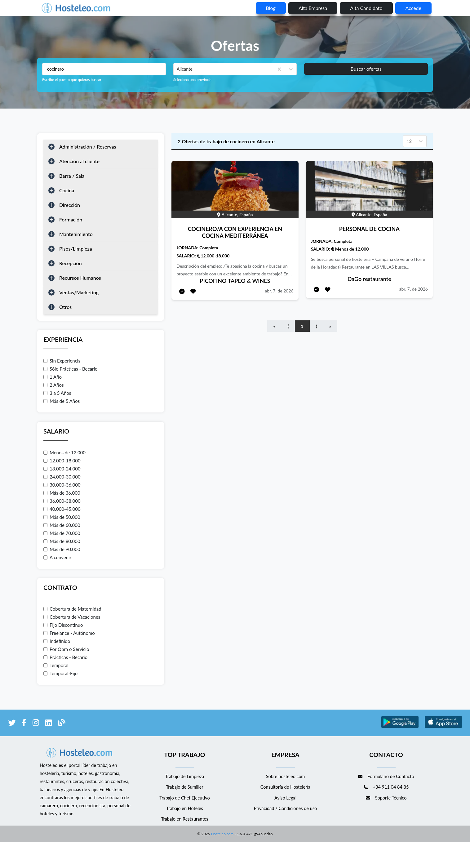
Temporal (56, 665)
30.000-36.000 (62, 485)
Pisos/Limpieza (75, 249)
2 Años (53, 385)
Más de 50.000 (61, 517)
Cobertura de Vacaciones (71, 617)
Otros (65, 307)
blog (271, 8)
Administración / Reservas (87, 146)
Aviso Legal (285, 797)
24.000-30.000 (62, 476)
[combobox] (177, 69)
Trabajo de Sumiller (184, 787)
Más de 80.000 (61, 541)
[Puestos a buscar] (104, 69)
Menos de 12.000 (64, 452)
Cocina (66, 190)
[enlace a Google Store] (400, 726)
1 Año (52, 377)
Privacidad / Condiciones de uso (285, 808)
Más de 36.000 (61, 493)
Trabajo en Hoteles (184, 808)
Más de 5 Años (61, 401)
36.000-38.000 (62, 501)
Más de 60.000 (61, 525)
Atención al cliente (79, 161)
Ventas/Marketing (79, 292)
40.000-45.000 (62, 509)
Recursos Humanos (80, 278)
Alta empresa (313, 8)
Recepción (70, 263)
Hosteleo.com (221, 833)
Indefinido (56, 641)
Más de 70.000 (61, 533)
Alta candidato (366, 8)
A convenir (57, 557)
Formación (70, 219)
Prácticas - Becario (65, 657)
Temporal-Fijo (60, 673)
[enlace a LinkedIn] (48, 723)
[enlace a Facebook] (24, 723)
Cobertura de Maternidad (72, 609)
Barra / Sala (72, 176)
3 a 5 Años (57, 393)
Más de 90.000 (61, 549)
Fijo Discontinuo (63, 625)
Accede (413, 8)
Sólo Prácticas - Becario (70, 369)
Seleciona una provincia (192, 79)
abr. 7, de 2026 (279, 290)
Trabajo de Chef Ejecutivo (184, 797)
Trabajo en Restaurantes (184, 819)
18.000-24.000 (62, 468)
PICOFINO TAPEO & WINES (235, 280)
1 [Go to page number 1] (302, 326)
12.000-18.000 (62, 460)
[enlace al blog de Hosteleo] (62, 723)
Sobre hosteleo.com (285, 776)
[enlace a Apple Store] (443, 726)
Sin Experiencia (62, 360)
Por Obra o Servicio (66, 649)
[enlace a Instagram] (35, 723)
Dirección (69, 205)
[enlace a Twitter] (12, 723)
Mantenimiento (76, 234)
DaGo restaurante (369, 278)
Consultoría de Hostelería (285, 787)
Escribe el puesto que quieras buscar (71, 79)
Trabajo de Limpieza (184, 776)
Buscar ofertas (365, 69)
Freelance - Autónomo (69, 633)
